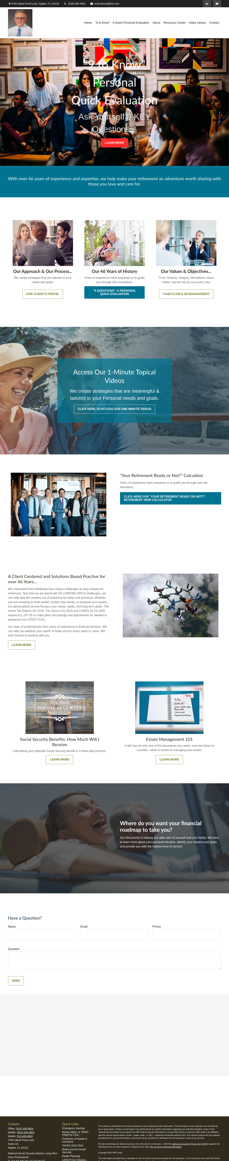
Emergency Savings (73, 1128)
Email (83, 926)
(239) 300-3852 (74, 3)
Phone (156, 926)
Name (12, 926)
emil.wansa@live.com (104, 3)
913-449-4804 (25, 1136)
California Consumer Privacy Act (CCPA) (190, 1144)
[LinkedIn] (207, 3)
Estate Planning (71, 1156)
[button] (88, 23)
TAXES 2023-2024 (72, 1145)
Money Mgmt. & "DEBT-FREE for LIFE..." (75, 1133)
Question (14, 949)
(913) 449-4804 (25, 1128)
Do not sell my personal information (165, 1147)
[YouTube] (217, 3)
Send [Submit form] (16, 980)
